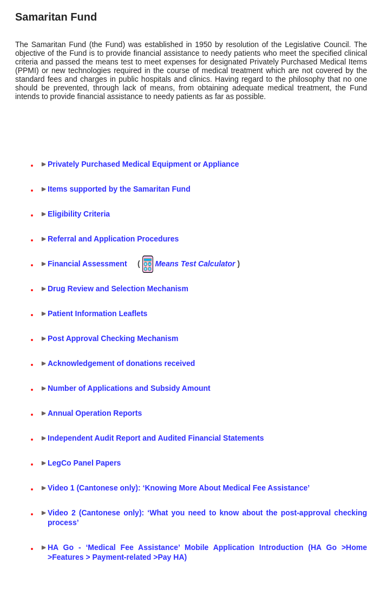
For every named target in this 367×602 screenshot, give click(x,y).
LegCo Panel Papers (84, 463)
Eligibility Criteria (79, 214)
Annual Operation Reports (95, 413)
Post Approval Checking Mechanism (113, 338)
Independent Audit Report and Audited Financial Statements (156, 438)
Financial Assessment (87, 263)
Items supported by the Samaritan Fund (119, 189)
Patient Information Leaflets (97, 313)
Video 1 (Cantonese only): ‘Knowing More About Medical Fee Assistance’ (179, 487)
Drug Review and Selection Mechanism (118, 288)
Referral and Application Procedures (113, 238)
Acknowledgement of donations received (121, 363)
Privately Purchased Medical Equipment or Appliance (143, 164)
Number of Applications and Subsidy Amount (129, 388)
